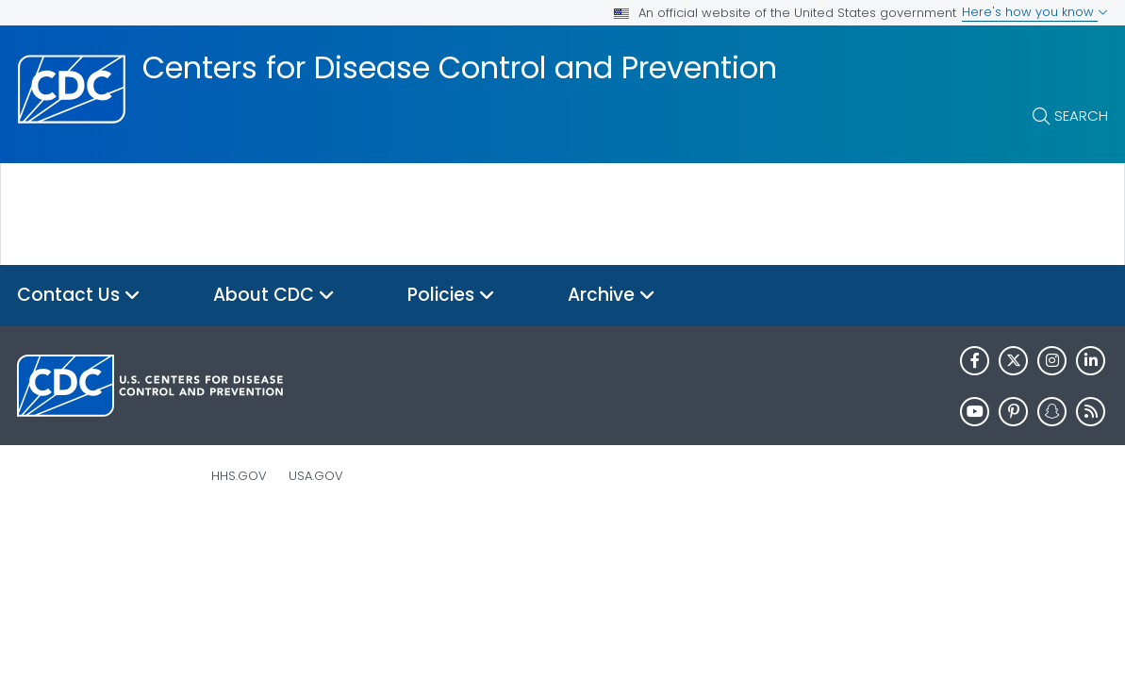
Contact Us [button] (79, 295)
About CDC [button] (274, 295)
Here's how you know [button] (1035, 12)
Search (1081, 115)
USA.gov (316, 476)
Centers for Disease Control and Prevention (459, 68)
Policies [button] (451, 295)
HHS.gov (239, 476)
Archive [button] (611, 295)
